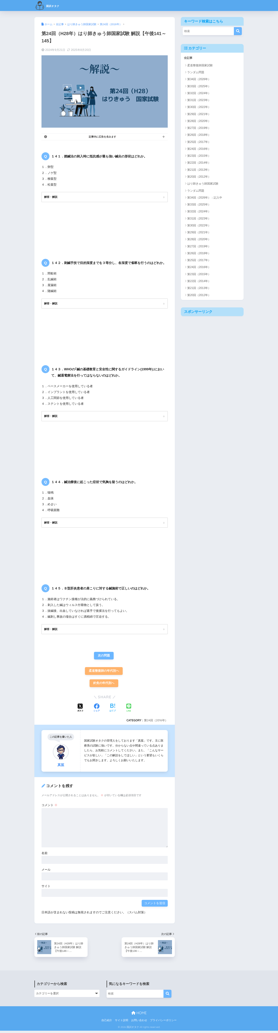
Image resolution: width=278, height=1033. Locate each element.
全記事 (188, 58)
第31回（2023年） (199, 100)
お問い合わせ (139, 1022)
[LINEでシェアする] (128, 710)
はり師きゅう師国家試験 (202, 183)
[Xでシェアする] (80, 710)
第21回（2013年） (199, 169)
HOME (139, 1015)
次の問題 (104, 657)
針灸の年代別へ (103, 685)
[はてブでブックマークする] (112, 710)
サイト (46, 888)
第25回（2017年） (199, 141)
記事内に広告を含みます (102, 136)
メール (46, 871)
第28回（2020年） (199, 121)
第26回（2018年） (199, 135)
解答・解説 (51, 197)
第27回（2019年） (199, 128)
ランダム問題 (195, 72)
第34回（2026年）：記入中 (204, 197)
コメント (49, 807)
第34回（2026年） (199, 79)
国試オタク (51, 5)
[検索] (238, 31)
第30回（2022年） (199, 107)
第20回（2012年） (199, 176)
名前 (44, 855)
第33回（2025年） (199, 86)
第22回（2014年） (199, 162)
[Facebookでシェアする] (96, 710)
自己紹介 (106, 1022)
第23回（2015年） (199, 155)
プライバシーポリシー (163, 1022)
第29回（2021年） (199, 114)
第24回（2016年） (156, 722)
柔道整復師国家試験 (200, 65)
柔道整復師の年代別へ (104, 672)
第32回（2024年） (199, 93)
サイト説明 (121, 1022)
